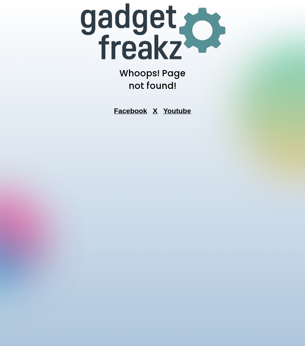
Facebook (130, 111)
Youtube (177, 111)
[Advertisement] (153, 232)
